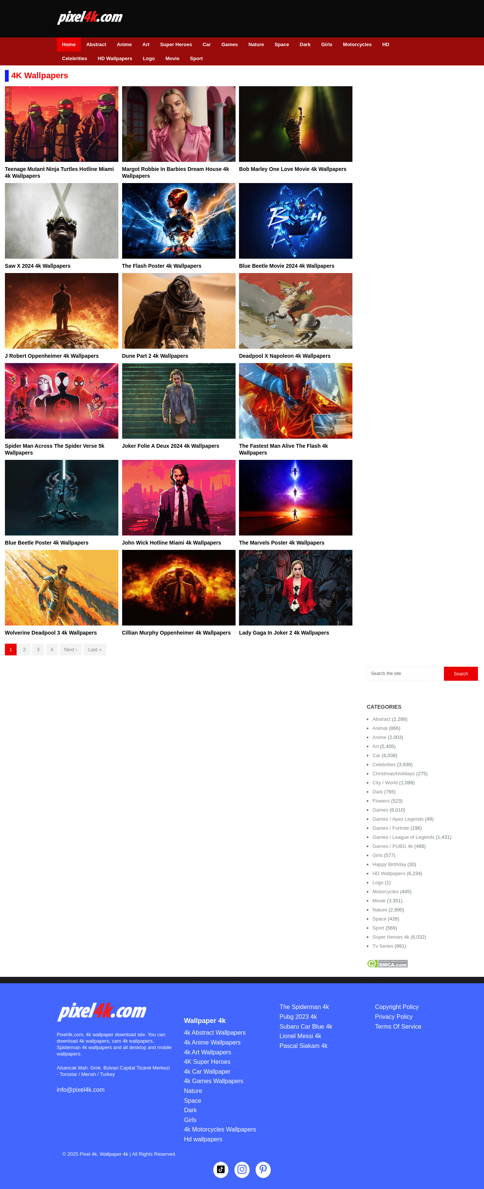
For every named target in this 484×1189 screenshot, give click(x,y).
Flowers (381, 801)
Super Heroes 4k (391, 937)
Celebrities (74, 58)
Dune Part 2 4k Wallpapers (155, 356)
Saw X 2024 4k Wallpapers (38, 266)
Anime (124, 44)
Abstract (96, 44)
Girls (326, 44)
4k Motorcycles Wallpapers (220, 1129)
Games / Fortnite (390, 828)
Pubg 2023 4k (298, 1017)
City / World (385, 782)
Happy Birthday (389, 864)
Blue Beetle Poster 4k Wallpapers (46, 543)
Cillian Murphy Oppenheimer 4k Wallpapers (176, 633)
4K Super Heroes (207, 1062)
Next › (71, 649)
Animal (380, 728)
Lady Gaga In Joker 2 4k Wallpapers (284, 633)
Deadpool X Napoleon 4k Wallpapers (284, 356)
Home (69, 44)
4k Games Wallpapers (214, 1081)
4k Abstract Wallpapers (215, 1032)
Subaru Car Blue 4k (305, 1026)
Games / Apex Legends (398, 819)
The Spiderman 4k (304, 1007)
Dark (305, 44)
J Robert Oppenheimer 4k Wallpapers (52, 356)
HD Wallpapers (115, 58)
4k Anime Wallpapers (212, 1042)
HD (385, 44)
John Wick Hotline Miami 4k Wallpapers (171, 543)
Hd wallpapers (203, 1139)
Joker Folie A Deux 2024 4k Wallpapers (170, 446)
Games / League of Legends (403, 837)
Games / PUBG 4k (392, 846)
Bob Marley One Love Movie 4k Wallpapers (292, 169)
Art (146, 44)
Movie (173, 58)
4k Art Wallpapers (207, 1052)
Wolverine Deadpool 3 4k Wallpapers (51, 633)
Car (207, 44)
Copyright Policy (397, 1007)
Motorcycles (357, 44)
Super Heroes (176, 44)
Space (282, 44)
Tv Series (382, 946)
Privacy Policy (394, 1017)
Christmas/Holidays (393, 773)
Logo (149, 58)
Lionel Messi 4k (300, 1036)
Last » (94, 649)
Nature (256, 44)
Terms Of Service (398, 1026)
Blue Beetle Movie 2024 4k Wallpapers (286, 266)
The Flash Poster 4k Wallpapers (161, 266)
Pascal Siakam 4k (303, 1046)
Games (230, 44)
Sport (196, 58)
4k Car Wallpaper (207, 1071)
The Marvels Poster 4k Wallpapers (281, 543)
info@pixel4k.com (81, 1090)
